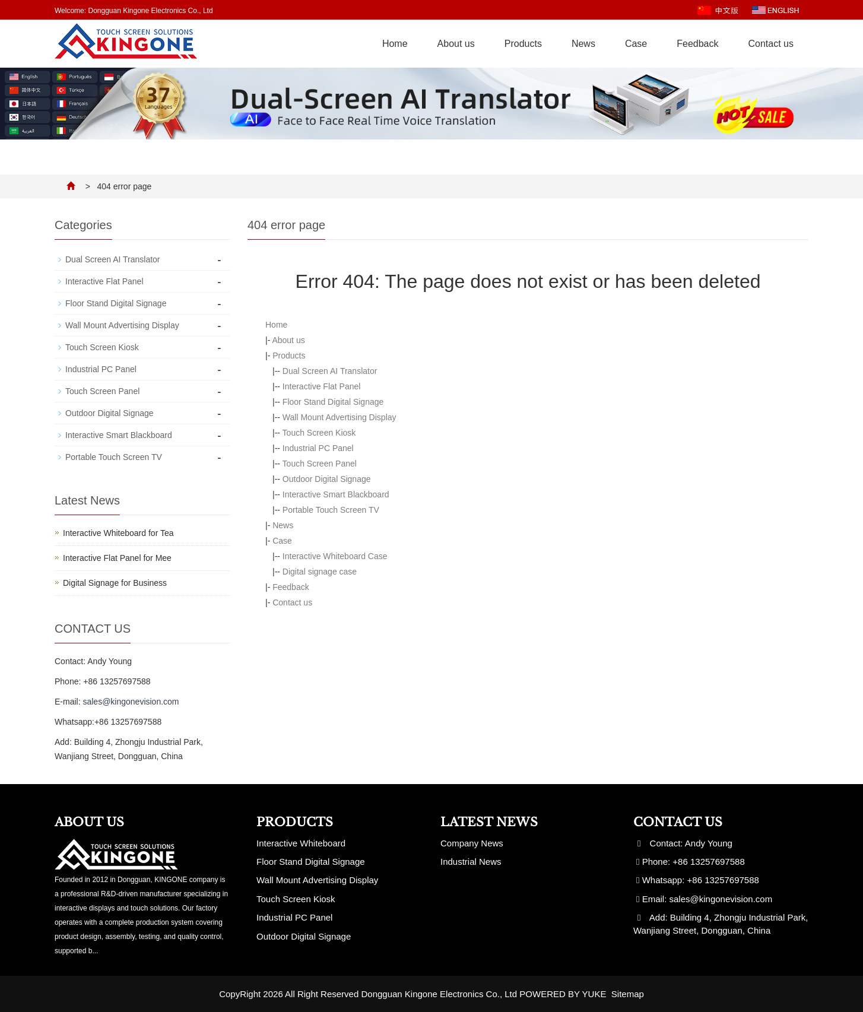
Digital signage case (320, 571)
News (583, 44)
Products (523, 44)
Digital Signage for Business (115, 583)
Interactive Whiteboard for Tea (118, 533)
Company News (471, 843)
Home (395, 44)
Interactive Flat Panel (322, 386)
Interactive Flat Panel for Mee (117, 558)
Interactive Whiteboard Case (335, 556)
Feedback (697, 44)
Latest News (489, 822)
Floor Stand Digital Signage (333, 402)
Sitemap (627, 994)
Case (636, 44)
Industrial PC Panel (318, 448)
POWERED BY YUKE (563, 994)
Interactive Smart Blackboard (336, 494)
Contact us (771, 44)
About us (456, 44)
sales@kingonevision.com (131, 701)
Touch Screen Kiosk (319, 432)
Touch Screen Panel (320, 463)
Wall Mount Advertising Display (339, 417)
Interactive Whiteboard (300, 843)
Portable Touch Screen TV (331, 510)
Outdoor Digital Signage (327, 479)
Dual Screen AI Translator (330, 371)
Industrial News (471, 861)
